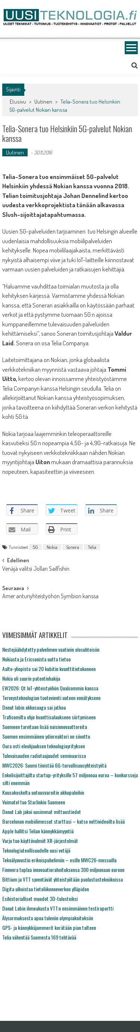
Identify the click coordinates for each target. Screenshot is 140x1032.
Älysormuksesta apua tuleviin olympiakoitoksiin (47, 918)
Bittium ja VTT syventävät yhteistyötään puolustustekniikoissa (62, 879)
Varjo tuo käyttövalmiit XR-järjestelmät (40, 840)
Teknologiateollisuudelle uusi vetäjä (36, 850)
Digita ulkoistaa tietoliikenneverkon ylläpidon (45, 889)
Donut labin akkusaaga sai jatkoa (34, 707)
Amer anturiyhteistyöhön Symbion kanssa (50, 597)
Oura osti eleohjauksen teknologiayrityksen (43, 746)
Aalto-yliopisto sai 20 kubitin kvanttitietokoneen (49, 669)
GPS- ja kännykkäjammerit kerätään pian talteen (49, 927)
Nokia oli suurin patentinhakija (31, 678)
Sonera (72, 547)
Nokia (52, 547)
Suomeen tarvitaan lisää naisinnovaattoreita (44, 726)
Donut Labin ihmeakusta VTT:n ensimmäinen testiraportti (57, 908)
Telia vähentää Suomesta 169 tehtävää (39, 937)
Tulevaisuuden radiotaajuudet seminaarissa (44, 755)
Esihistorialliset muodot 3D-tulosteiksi (40, 898)
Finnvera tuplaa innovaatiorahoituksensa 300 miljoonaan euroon (63, 869)
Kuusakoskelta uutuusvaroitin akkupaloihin (43, 792)
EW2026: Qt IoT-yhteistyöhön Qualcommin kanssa (50, 688)
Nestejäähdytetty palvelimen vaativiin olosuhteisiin (50, 649)
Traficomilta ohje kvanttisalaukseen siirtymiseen (49, 717)
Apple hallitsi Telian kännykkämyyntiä (38, 831)
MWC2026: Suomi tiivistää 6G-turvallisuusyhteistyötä (54, 765)
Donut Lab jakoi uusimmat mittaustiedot (41, 811)
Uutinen (43, 101)
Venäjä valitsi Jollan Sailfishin (35, 569)
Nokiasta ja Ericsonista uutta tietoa (36, 659)
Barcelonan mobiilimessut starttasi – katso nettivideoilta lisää (63, 821)
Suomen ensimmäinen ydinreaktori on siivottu (46, 736)
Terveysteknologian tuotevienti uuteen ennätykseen (51, 697)
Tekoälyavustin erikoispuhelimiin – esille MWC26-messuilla (59, 860)
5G (35, 547)
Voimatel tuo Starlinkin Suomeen (33, 802)
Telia (92, 547)
